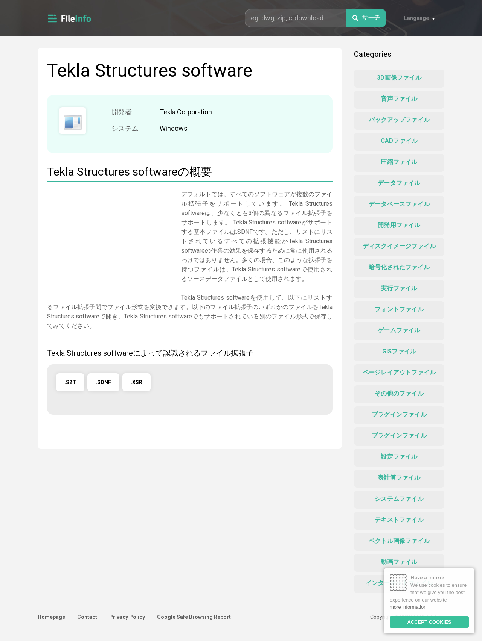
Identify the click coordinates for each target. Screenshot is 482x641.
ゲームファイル (399, 330)
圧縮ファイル (399, 161)
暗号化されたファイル (399, 267)
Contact (87, 617)
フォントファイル (399, 309)
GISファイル (399, 351)
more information (408, 607)
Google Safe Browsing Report (194, 617)
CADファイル (399, 140)
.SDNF (103, 382)
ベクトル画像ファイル (399, 540)
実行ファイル (399, 288)
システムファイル (399, 498)
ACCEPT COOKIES (429, 622)
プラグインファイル (399, 414)
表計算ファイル (399, 477)
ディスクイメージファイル (399, 246)
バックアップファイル (399, 119)
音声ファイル (399, 98)
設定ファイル (399, 456)
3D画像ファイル (399, 77)
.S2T (70, 382)
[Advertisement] (110, 242)
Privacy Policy (127, 617)
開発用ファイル (399, 225)
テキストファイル (399, 519)
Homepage (51, 617)
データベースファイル (399, 204)
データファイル (399, 182)
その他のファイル (399, 393)
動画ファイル (399, 561)
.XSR (136, 382)
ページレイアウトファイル (399, 372)
